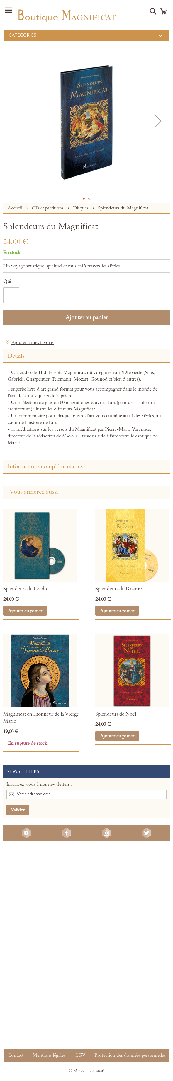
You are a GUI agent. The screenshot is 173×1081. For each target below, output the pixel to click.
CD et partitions (48, 208)
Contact (15, 1055)
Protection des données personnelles (130, 1055)
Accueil (15, 208)
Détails (16, 356)
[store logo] (66, 14)
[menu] (86, 35)
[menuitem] (86, 35)
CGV (79, 1055)
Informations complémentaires (45, 466)
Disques (81, 208)
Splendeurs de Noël (115, 714)
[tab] (86, 356)
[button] (158, 121)
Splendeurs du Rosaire (118, 589)
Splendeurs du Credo (25, 589)
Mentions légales (49, 1055)
